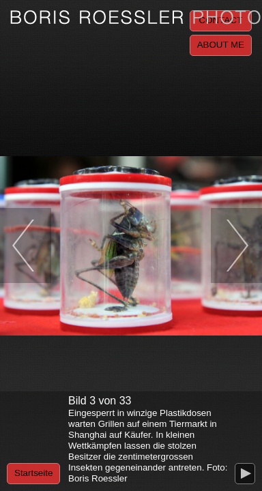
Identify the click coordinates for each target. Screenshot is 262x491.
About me (220, 45)
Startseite (33, 473)
